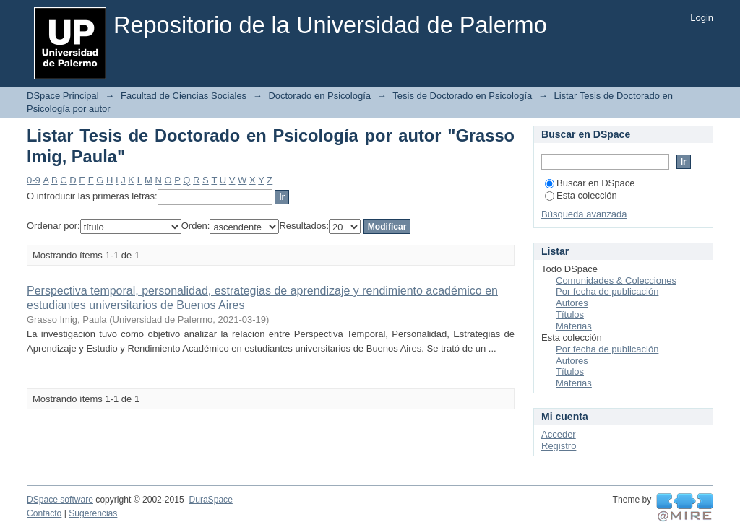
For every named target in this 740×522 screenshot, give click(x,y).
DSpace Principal (63, 95)
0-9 (33, 180)
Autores (572, 302)
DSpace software (60, 500)
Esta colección (581, 195)
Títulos (570, 314)
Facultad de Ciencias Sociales (183, 95)
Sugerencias (93, 513)
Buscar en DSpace (589, 183)
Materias (574, 326)
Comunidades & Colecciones (616, 280)
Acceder (558, 434)
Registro (558, 445)
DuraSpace (210, 500)
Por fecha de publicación (607, 291)
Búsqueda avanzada (584, 214)
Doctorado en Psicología (319, 95)
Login (701, 17)
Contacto (44, 513)
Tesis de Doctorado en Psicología (462, 95)
